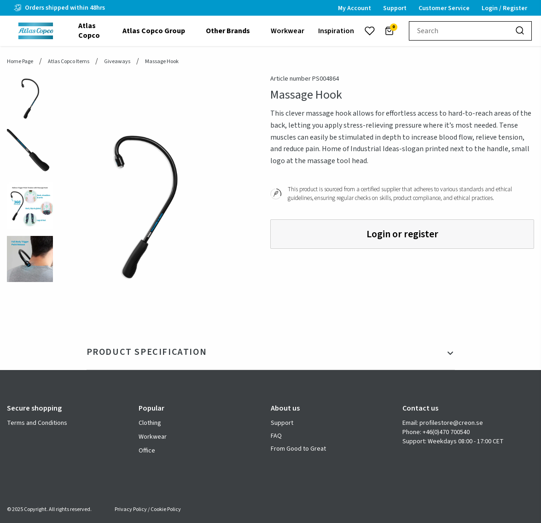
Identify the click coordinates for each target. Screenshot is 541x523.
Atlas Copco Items (68, 61)
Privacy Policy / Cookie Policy (148, 509)
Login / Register (504, 8)
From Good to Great (298, 449)
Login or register (402, 234)
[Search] (520, 31)
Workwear (153, 436)
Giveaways (117, 61)
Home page (20, 61)
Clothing (150, 423)
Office (147, 450)
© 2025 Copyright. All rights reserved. (49, 509)
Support (282, 423)
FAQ (276, 436)
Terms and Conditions (37, 423)
